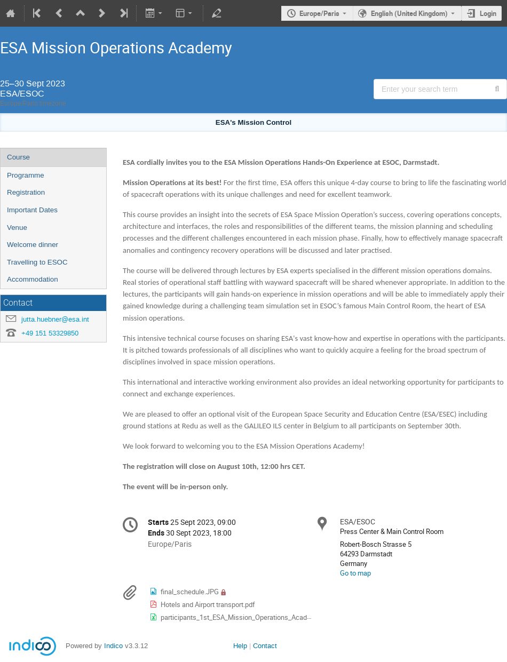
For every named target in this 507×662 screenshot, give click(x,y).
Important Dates (32, 210)
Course (18, 157)
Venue (17, 228)
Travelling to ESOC (37, 262)
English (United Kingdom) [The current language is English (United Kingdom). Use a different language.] (409, 13)
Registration (26, 192)
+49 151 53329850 (49, 333)
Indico (113, 645)
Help (240, 645)
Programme (25, 175)
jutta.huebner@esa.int (55, 319)
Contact (265, 645)
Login (488, 13)
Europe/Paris (319, 13)
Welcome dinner (32, 245)
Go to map (355, 573)
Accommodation (32, 279)
